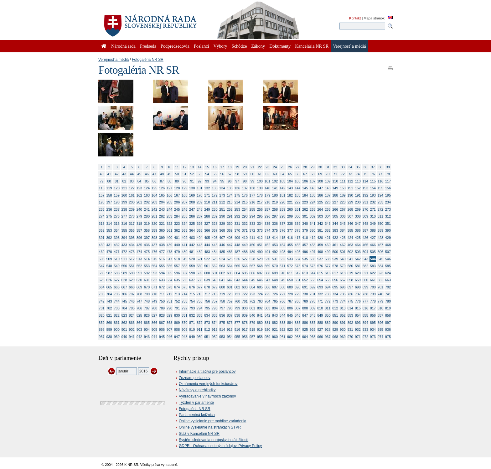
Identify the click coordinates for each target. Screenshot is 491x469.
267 (342, 209)
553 (147, 266)
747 (139, 301)
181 (282, 195)
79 (101, 181)
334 (260, 223)
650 (290, 280)
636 (184, 280)
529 (260, 259)
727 (282, 294)
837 (229, 315)
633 (162, 280)
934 (373, 329)
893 (357, 322)
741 (388, 294)
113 (357, 181)
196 (101, 202)
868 (169, 322)
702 (388, 287)
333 (252, 223)
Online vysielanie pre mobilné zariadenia (212, 421)
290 (222, 216)
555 (162, 266)
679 (214, 287)
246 (184, 209)
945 (162, 337)
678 (207, 287)
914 (222, 329)
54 (207, 174)
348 (365, 223)
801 (252, 308)
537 (320, 259)
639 (207, 280)
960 (275, 337)
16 (214, 167)
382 (327, 230)
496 (305, 252)
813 (342, 308)
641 (222, 280)
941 (132, 337)
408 (229, 238)
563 (222, 266)
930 (342, 329)
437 (154, 245)
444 (207, 245)
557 (177, 266)
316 (124, 223)
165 (162, 195)
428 (380, 238)
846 (297, 315)
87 (162, 181)
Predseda (148, 46)
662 (380, 280)
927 (320, 329)
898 (101, 329)
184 (305, 195)
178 (260, 195)
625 (101, 280)
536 (312, 259)
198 (116, 202)
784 (124, 308)
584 (380, 266)
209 (199, 202)
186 (320, 195)
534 (297, 259)
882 (275, 322)
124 (147, 188)
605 (245, 273)
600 (207, 273)
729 (297, 294)
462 (342, 245)
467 (380, 245)
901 (124, 329)
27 (297, 167)
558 (184, 266)
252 (229, 209)
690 (297, 287)
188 (335, 195)
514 (147, 259)
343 (327, 223)
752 (177, 301)
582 (365, 266)
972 (365, 337)
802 (260, 308)
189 (342, 195)
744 (116, 301)
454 (282, 245)
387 (365, 230)
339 (297, 223)
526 (237, 259)
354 (116, 230)
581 (357, 266)
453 (275, 245)
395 (132, 238)
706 (124, 294)
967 (327, 337)
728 (290, 294)
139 (260, 188)
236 (109, 209)
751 (169, 301)
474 (139, 252)
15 (207, 167)
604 (237, 273)
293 (245, 216)
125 (154, 188)
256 (260, 209)
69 (320, 174)
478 (169, 252)
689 (290, 287)
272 (380, 209)
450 (252, 245)
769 (305, 301)
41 (109, 174)
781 (101, 308)
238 (124, 209)
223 (305, 202)
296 (267, 216)
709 (147, 294)
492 (275, 252)
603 (229, 273)
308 (357, 216)
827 (154, 315)
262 (305, 209)
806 (290, 308)
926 (312, 329)
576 (320, 266)
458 (312, 245)
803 (267, 308)
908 (177, 329)
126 (162, 188)
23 (267, 167)
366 (207, 230)
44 (132, 174)
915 (229, 329)
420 (320, 238)
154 (373, 188)
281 (154, 216)
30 (320, 167)
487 (237, 252)
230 (357, 202)
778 (373, 301)
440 (177, 245)
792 (184, 308)
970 (350, 337)
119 (109, 188)
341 (312, 223)
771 (320, 301)
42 (117, 174)
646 (260, 280)
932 (357, 329)
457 (305, 245)
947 (177, 337)
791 (177, 308)
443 (199, 245)
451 (260, 245)
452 (267, 245)
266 (335, 209)
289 (214, 216)
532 (282, 259)
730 (305, 294)
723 (252, 294)
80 (109, 181)
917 (245, 329)
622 (373, 273)
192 (365, 195)
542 (357, 259)
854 (357, 315)
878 (245, 322)
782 (109, 308)
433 (124, 245)
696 (342, 287)
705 (116, 294)
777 (365, 301)
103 (282, 181)
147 (320, 188)
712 (169, 294)
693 (320, 287)
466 (373, 245)
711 (162, 294)
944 (154, 337)
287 (199, 216)
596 (177, 273)
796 (214, 308)
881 (267, 322)
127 (169, 188)
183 (297, 195)
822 (116, 315)
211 (214, 202)
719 (222, 294)
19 (237, 167)
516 (162, 259)
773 (335, 301)
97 (237, 181)
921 (275, 329)
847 (305, 315)
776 (357, 301)
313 (101, 223)
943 (147, 337)
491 (267, 252)
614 (312, 273)
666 (116, 287)
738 (365, 294)
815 (357, 308)
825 (139, 315)
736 (350, 294)
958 (260, 337)
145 (305, 188)
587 (109, 273)
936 (388, 329)
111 (342, 181)
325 (192, 223)
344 (335, 223)
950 (199, 337)
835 (214, 315)
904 (147, 329)
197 (109, 202)
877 (237, 322)
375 (275, 230)
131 (199, 188)
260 (290, 209)
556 (169, 266)
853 (350, 315)
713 (177, 294)
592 (147, 273)
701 (380, 287)
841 (260, 315)
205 (169, 202)
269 (357, 209)
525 (229, 259)
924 (297, 329)
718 (214, 294)
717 (207, 294)
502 (350, 252)
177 (252, 195)
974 (380, 337)
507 (388, 252)
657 (342, 280)
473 (132, 252)
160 (124, 195)
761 (245, 301)
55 (214, 174)
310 (373, 216)
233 (380, 202)
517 (169, 259)
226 (327, 202)
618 (342, 273)
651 (297, 280)
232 (373, 202)
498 (320, 252)
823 (124, 315)
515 (154, 259)
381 (320, 230)
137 (245, 188)
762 (252, 301)
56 (222, 174)
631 (147, 280)
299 (290, 216)
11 (177, 167)
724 (260, 294)
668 (132, 287)
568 (260, 266)
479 (177, 252)
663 (388, 280)
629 (132, 280)
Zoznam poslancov (194, 378)
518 (177, 259)
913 (214, 329)
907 (169, 329)
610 (282, 273)
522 (207, 259)
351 (388, 223)
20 (245, 167)
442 (192, 245)
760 (237, 301)
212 (222, 202)
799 (237, 308)
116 (380, 181)
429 (388, 238)
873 (207, 322)
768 (297, 301)
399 (162, 238)
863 (132, 322)
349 (373, 223)
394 (124, 238)
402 (184, 238)
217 (260, 202)
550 (124, 266)
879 (252, 322)
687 (275, 287)
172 (214, 195)
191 (357, 195)
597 (184, 273)
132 (207, 188)
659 (357, 280)
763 (260, 301)
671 (154, 287)
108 (320, 181)
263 (312, 209)
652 (305, 280)
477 (162, 252)
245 (177, 209)
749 (154, 301)
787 (147, 308)
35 (358, 167)
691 (305, 287)
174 (229, 195)
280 (147, 216)
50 (177, 174)
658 (350, 280)
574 (305, 266)
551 (132, 266)
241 (147, 209)
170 (199, 195)
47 (154, 174)
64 (282, 174)
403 (192, 238)
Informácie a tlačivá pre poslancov (207, 371)
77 (380, 174)
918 (252, 329)
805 (282, 308)
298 (282, 216)
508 (101, 259)
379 (305, 230)
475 (147, 252)
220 (282, 202)
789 (162, 308)
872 (199, 322)
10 (169, 167)
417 (297, 238)
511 (124, 259)
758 (222, 301)
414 (275, 238)
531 (275, 259)
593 (154, 273)
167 (177, 195)
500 (335, 252)
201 (139, 202)
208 (192, 202)
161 (132, 195)
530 (267, 259)
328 (214, 223)
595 (169, 273)
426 (365, 238)
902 (132, 329)
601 (214, 273)
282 (162, 216)
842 (267, 315)
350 (380, 223)
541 (350, 259)
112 (350, 181)
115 (373, 181)
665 (109, 287)
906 (162, 329)
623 (380, 273)
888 (320, 322)
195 (388, 195)
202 (147, 202)
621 (365, 273)
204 (162, 202)
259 (282, 209)
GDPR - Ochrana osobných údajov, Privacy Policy (220, 446)
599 (199, 273)
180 (275, 195)
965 (312, 337)
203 (154, 202)
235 (101, 209)
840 (252, 315)
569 (267, 266)
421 (327, 238)
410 (245, 238)
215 (245, 202)
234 (388, 202)
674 (177, 287)
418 (305, 238)
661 (373, 280)
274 (101, 216)
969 (342, 337)
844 (282, 315)
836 (222, 315)
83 (132, 181)
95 (222, 181)
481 (192, 252)
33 (342, 167)
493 (282, 252)
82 (124, 181)
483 (207, 252)
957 (252, 337)
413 (267, 238)
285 (184, 216)
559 (192, 266)
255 (252, 209)
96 (229, 181)
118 (101, 188)
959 (267, 337)
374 (267, 230)
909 (184, 329)
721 (237, 294)
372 (252, 230)
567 (252, 266)
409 (237, 238)
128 (177, 188)
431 (109, 245)
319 (147, 223)
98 (245, 181)
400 (169, 238)
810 (320, 308)
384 (342, 230)
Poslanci (201, 46)
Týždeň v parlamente (196, 402)
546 (388, 259)
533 (290, 259)
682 (237, 287)
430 (101, 245)
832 (192, 315)
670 (147, 287)
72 (342, 174)
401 (177, 238)
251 (222, 209)
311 (380, 216)
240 (139, 209)
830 (177, 315)
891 (342, 322)
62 (267, 174)
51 (184, 174)
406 (214, 238)
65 (290, 174)
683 (245, 287)
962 (290, 337)
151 (350, 188)
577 (327, 266)
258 (275, 209)
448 (237, 245)
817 (373, 308)
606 (252, 273)
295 (260, 216)
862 (124, 322)
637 (192, 280)
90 (184, 181)
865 (147, 322)
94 (214, 181)
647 (267, 280)
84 (139, 181)
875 (222, 322)
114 (365, 181)
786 (139, 308)
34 (350, 167)
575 (312, 266)
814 (350, 308)
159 (116, 195)
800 (245, 308)
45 (139, 174)
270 (365, 209)
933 (365, 329)
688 (282, 287)
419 (312, 238)
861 (116, 322)
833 (199, 315)
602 (222, 273)
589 (124, 273)
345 (342, 223)
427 (373, 238)
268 (350, 209)
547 (101, 266)
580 (350, 266)
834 (207, 315)
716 (199, 294)
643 (237, 280)
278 (132, 216)
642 (229, 280)
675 (184, 287)
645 (252, 280)
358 (147, 230)
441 (184, 245)
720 (229, 294)
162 (139, 195)
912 (207, 329)
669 (139, 287)
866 (154, 322)
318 (139, 223)
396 (139, 238)
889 (327, 322)
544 (373, 259)
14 (199, 167)
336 (275, 223)
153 (365, 188)
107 (312, 181)
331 (237, 223)
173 (222, 195)
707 (132, 294)
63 (275, 174)
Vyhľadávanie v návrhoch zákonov (207, 396)
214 (237, 202)
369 (229, 230)
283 (169, 216)
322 (169, 223)
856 (373, 315)
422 (335, 238)
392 (109, 238)
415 (282, 238)
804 (275, 308)
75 (365, 174)
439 (169, 245)
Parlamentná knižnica (197, 415)
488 (245, 252)
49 (169, 174)
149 (335, 188)
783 (116, 308)
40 (101, 174)
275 (109, 216)
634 (169, 280)
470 (109, 252)
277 (124, 216)
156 (388, 188)
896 (380, 322)
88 (169, 181)
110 (335, 181)
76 (373, 174)
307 (350, 216)
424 (350, 238)
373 (260, 230)
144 (297, 188)
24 (275, 167)
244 (169, 209)
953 (222, 337)
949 (192, 337)
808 (305, 308)
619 (350, 273)
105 (297, 181)
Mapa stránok (374, 18)
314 (109, 223)
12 (184, 167)
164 (154, 195)
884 (290, 322)
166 (169, 195)
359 (154, 230)
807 (297, 308)
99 (252, 181)
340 (305, 223)
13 (192, 167)
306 (342, 216)
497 (312, 252)
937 (101, 337)
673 (169, 287)
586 (101, 273)
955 (237, 337)
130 (192, 188)
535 (305, 259)
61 (260, 174)
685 (260, 287)
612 (297, 273)
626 (109, 280)
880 (260, 322)
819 (388, 308)
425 (357, 238)
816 (365, 308)
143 (290, 188)
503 (357, 252)
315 (116, 223)
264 (320, 209)
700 (373, 287)
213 (229, 202)
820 (101, 315)
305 (335, 216)
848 (312, 315)
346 (350, 223)
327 (207, 223)
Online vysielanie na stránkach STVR (210, 427)
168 (184, 195)
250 (214, 209)
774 (342, 301)
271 (373, 209)
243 (162, 209)
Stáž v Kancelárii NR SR (199, 433)
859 (101, 322)
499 (327, 252)
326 (199, 223)
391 (101, 238)
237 (116, 209)
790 (169, 308)
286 (192, 216)
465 (365, 245)
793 (192, 308)
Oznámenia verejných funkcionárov (208, 384)
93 (207, 181)
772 (327, 301)
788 (154, 308)
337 (282, 223)
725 (267, 294)
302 (312, 216)
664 (101, 287)
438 (162, 245)
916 (237, 329)
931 (350, 329)
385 (350, 230)
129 (184, 188)
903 (139, 329)
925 (305, 329)
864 (139, 322)
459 (320, 245)
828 (162, 315)
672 (162, 287)
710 (154, 294)
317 (132, 223)
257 (267, 209)
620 (357, 273)
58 (237, 174)
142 (282, 188)
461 (335, 245)
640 (214, 280)
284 (177, 216)
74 (358, 174)
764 (267, 301)
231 (365, 202)
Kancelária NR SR (311, 46)
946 (169, 337)
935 (380, 329)
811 (327, 308)
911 (199, 329)
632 (154, 280)
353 (109, 230)
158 (109, 195)
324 (184, 223)
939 (116, 337)
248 (199, 209)
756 (207, 301)
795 (207, 308)
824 (132, 315)
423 (342, 238)
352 (101, 230)
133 (214, 188)
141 (275, 188)
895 (373, 322)
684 (252, 287)
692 (312, 287)
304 (327, 216)
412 (260, 238)
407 (222, 238)
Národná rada (123, 46)
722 (245, 294)
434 (132, 245)
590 (132, 273)
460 (327, 245)
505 (373, 252)
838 (237, 315)
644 (245, 280)
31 (327, 167)
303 (320, 216)
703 (101, 294)
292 (237, 216)
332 (245, 223)
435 (139, 245)
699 (365, 287)
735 (342, 294)
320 (154, 223)
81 (117, 181)
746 (132, 301)
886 (305, 322)
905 (154, 329)
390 (388, 230)
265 (327, 209)
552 (139, 266)
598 (192, 273)
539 (335, 259)
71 (335, 174)
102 (275, 181)
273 (388, 209)
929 (335, 329)
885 (297, 322)
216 (252, 202)
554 (154, 266)
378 (297, 230)
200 (132, 202)
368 (222, 230)
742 (101, 301)
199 (124, 202)
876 (229, 322)
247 (192, 209)
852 (342, 315)
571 (282, 266)
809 (312, 308)
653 (312, 280)
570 (275, 266)
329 (222, 223)
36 (365, 167)
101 (267, 181)
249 (207, 209)
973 (373, 337)
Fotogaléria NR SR (147, 59)
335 (267, 223)
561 (207, 266)
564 (229, 266)
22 (260, 167)
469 (101, 252)
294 (252, 216)
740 (380, 294)
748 (147, 301)
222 (297, 202)
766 (282, 301)
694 (327, 287)
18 (229, 167)
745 (124, 301)
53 (199, 174)
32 (335, 167)
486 (229, 252)
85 (147, 181)
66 (297, 174)
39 (388, 167)
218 (267, 202)
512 (132, 259)
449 (245, 245)
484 (214, 252)
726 (275, 294)
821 (109, 315)
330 (229, 223)
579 (342, 266)
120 (116, 188)
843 (275, 315)
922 (282, 329)
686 (267, 287)
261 (297, 209)
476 (154, 252)
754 (192, 301)
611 (290, 273)
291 (229, 216)
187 (327, 195)
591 (139, 273)
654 (320, 280)
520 (192, 259)
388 (373, 230)
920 (267, 329)
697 (350, 287)
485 (222, 252)
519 (184, 259)
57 (229, 174)
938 (109, 337)
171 (207, 195)
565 (237, 266)
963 (297, 337)
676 (192, 287)
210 (207, 202)
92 (199, 181)
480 (184, 252)
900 (116, 329)
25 (282, 167)
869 (177, 322)
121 (124, 188)
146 (312, 188)
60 (252, 174)
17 (222, 167)
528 (252, 259)
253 (237, 209)
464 (357, 245)
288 (207, 216)
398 (154, 238)
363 (184, 230)
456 (297, 245)
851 (335, 315)
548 (109, 266)
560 (199, 266)
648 (275, 280)
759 (229, 301)
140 (267, 188)
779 (380, 301)
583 (373, 266)
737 (357, 294)
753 (184, 301)
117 (388, 181)
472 (124, 252)
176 (245, 195)
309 (365, 216)
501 (342, 252)
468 (388, 245)
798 (229, 308)
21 (252, 167)
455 (290, 245)
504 (365, 252)
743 (109, 301)
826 (147, 315)
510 (116, 259)
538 (327, 259)
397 (147, 238)
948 (184, 337)
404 (199, 238)
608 (267, 273)
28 (305, 167)
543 (365, 259)
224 (312, 202)
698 (357, 287)
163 (147, 195)
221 (290, 202)
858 (388, 315)
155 (380, 188)
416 (290, 238)
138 (252, 188)
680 (222, 287)
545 (380, 259)
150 (342, 188)
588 (116, 273)
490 (260, 252)
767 (290, 301)
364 (192, 230)
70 (327, 174)
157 (101, 195)
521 (199, 259)
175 (237, 195)
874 (214, 322)
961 (282, 337)
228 (342, 202)
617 (335, 273)
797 (222, 308)
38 (380, 167)
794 (199, 308)
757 (214, 301)
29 (312, 167)
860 (109, 322)
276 (116, 216)
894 (365, 322)
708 (139, 294)
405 (207, 238)
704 (109, 294)
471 (116, 252)
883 (282, 322)
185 (312, 195)
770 (312, 301)
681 (229, 287)
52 (192, 174)
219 (275, 202)
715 (192, 294)
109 (327, 181)
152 (357, 188)
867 (162, 322)
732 (320, 294)
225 (320, 202)
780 (388, 301)
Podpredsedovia (175, 46)
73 (350, 174)
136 (237, 188)
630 (139, 280)
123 (139, 188)
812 (335, 308)
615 (320, 273)
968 (335, 337)
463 (350, 245)
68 (312, 174)
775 (350, 301)
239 (132, 209)
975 (388, 337)
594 (162, 273)
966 (320, 337)
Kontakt (355, 18)
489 (252, 252)
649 (282, 280)
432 (116, 245)
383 (335, 230)
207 (184, 202)
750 (162, 301)
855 (365, 315)
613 (305, 273)
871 (192, 322)
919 (260, 329)
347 (357, 223)
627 (116, 280)
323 (177, 223)
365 (199, 230)
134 (222, 188)
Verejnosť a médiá (113, 59)
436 (147, 245)
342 (320, 223)
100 (260, 181)
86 (154, 181)
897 (388, 322)
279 (139, 216)
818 (380, 308)
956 (245, 337)
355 (124, 230)
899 (109, 329)
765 (275, 301)
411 (252, 238)
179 (267, 195)
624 (388, 273)
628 (124, 280)
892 (350, 322)
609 (275, 273)
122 (132, 188)
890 (335, 322)
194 (380, 195)
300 (297, 216)
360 (162, 230)
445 (214, 245)
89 (177, 181)
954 (229, 337)
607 (260, 273)
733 (327, 294)
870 (184, 322)
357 (139, 230)
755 (199, 301)
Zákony (258, 46)
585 (388, 266)
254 (245, 209)
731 (312, 294)
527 (245, 259)
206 (177, 202)
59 (245, 174)
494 (290, 252)
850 (327, 315)
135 (229, 188)
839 (245, 315)
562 (214, 266)
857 (380, 315)
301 (305, 216)
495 (297, 252)
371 (245, 230)
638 (199, 280)
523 (214, 259)
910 (192, 329)
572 (290, 266)
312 (388, 216)
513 (139, 259)
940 (124, 337)
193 (373, 195)
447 (229, 245)
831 (184, 315)
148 (327, 188)
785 (132, 308)
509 (109, 259)
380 (312, 230)
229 (350, 202)
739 (373, 294)
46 (147, 174)
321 (162, 223)
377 (290, 230)
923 (290, 329)
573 (297, 266)
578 (335, 266)
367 (214, 230)
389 (380, 230)
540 (342, 259)
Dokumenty (280, 46)
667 (124, 287)
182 (290, 195)
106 (305, 181)
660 (365, 280)
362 (177, 230)
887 (312, 322)
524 (222, 259)
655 (327, 280)
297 (275, 216)
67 (305, 174)
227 (335, 202)
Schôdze (239, 46)
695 (335, 287)
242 (154, 209)
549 (116, 266)
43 (124, 174)
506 (380, 252)
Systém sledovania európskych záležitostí (213, 440)
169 (192, 195)
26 (290, 167)
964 (305, 337)
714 (184, 294)
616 (327, 273)
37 (373, 167)
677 (199, 287)
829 (169, 315)
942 (139, 337)
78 (388, 174)
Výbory (220, 46)
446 (222, 245)
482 (199, 252)
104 (290, 181)
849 (320, 315)
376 (282, 230)
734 (335, 294)
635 (177, 280)
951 (207, 337)
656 (335, 280)
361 (169, 230)
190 (350, 195)
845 (290, 315)
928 (327, 329)
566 (245, 266)
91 (192, 181)
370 (237, 230)
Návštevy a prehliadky (197, 390)
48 (162, 174)
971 (357, 337)
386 (357, 230)
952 (214, 337)
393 (116, 238)
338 (290, 223)
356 (132, 230)
